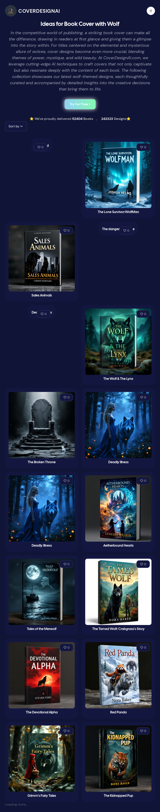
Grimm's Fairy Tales (42, 795)
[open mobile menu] (151, 11)
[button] (16, 126)
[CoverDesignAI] (32, 11)
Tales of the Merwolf (41, 629)
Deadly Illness (118, 462)
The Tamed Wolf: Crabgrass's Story (118, 629)
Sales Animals (41, 295)
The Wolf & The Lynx (118, 378)
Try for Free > (80, 104)
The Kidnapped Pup (118, 795)
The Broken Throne (42, 462)
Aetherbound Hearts (118, 545)
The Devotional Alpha (42, 712)
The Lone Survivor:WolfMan (118, 212)
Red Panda (118, 712)
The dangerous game (118, 229)
